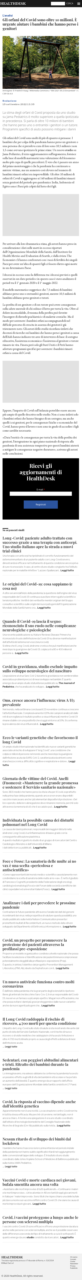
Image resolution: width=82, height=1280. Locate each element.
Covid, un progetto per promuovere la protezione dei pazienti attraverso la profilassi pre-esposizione (35, 944)
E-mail (40, 489)
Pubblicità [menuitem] (73, 1268)
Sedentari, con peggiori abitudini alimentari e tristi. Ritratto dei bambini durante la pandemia (40, 1064)
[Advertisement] (40, 215)
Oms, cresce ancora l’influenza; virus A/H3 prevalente (38, 702)
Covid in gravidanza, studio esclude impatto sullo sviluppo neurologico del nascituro (40, 668)
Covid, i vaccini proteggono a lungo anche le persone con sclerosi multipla (40, 1219)
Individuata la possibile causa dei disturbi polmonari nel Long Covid (38, 822)
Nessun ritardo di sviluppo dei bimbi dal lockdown (37, 1141)
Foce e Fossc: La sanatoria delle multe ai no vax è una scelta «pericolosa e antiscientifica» (39, 865)
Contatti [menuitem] (73, 1259)
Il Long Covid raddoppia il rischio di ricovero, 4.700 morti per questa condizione (40, 1021)
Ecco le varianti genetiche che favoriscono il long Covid (40, 739)
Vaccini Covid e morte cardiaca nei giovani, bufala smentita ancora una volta (39, 1182)
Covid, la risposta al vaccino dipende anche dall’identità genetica (39, 1103)
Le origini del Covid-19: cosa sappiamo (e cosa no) (37, 586)
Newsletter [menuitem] (74, 1264)
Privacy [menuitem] (72, 1266)
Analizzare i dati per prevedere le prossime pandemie (39, 905)
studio (69, 150)
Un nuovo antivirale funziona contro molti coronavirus (38, 984)
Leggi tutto (67, 570)
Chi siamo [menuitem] (73, 1257)
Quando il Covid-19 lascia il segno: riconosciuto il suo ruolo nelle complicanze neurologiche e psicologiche (39, 625)
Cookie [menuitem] (72, 1261)
